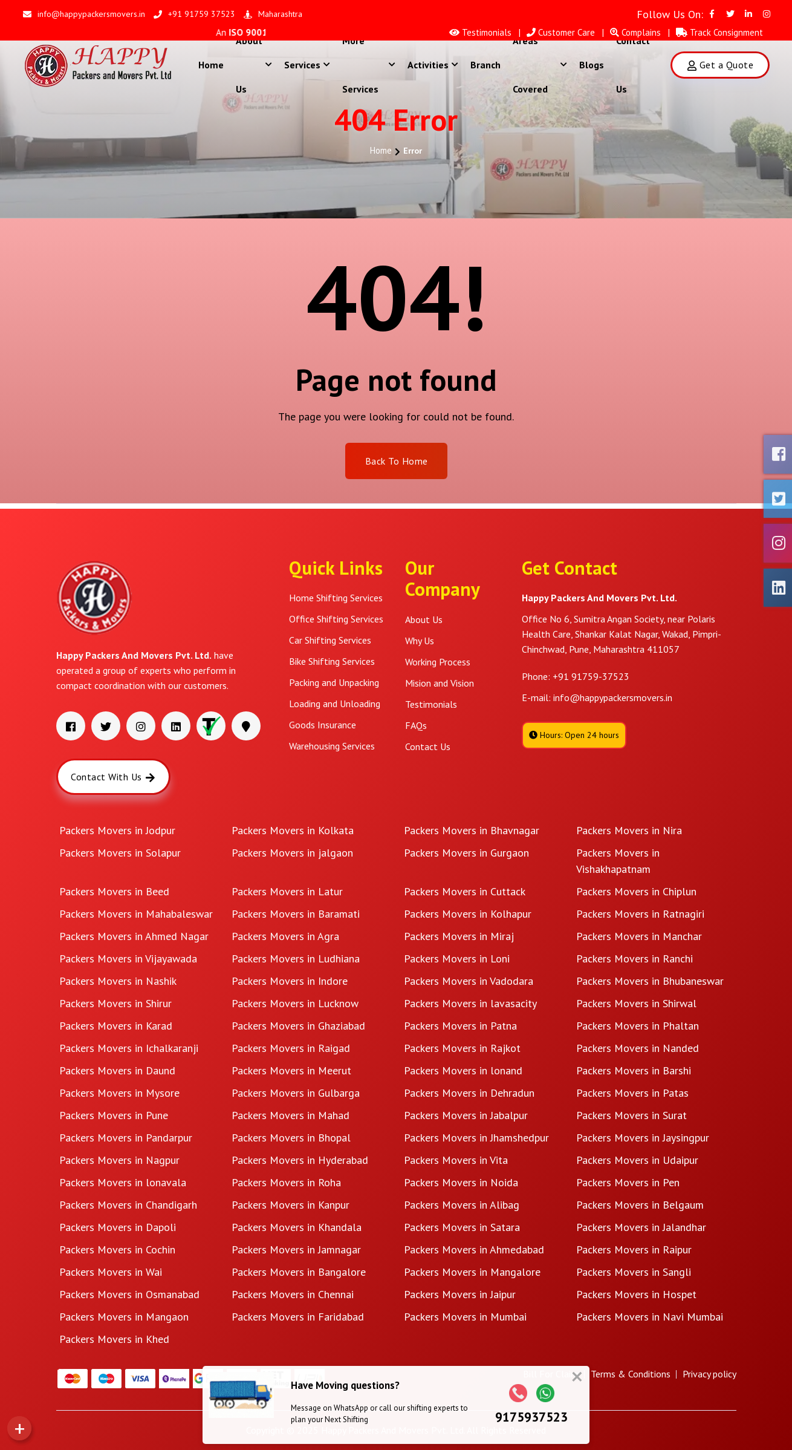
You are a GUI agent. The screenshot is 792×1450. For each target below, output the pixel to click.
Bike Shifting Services (332, 661)
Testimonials (431, 704)
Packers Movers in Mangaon (124, 1317)
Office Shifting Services (336, 619)
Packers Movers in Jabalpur (466, 1115)
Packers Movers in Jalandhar (641, 1227)
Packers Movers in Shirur (115, 1003)
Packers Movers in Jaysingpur (642, 1138)
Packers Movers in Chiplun (636, 891)
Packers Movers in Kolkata (293, 830)
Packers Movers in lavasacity (470, 1003)
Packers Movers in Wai (110, 1272)
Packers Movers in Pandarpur (125, 1138)
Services (307, 65)
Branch (485, 65)
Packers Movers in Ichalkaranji (128, 1048)
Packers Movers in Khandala (297, 1227)
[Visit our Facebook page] (712, 14)
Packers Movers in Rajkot (462, 1048)
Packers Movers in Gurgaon (466, 853)
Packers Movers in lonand (463, 1070)
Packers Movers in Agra (285, 936)
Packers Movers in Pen (628, 1182)
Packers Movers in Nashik (118, 981)
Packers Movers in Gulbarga (296, 1093)
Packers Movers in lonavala (122, 1182)
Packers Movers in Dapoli (117, 1227)
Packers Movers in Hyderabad (300, 1160)
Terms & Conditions (630, 1374)
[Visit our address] (246, 725)
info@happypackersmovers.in (84, 13)
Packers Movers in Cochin (117, 1249)
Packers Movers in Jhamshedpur (476, 1138)
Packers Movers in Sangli (633, 1272)
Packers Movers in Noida (461, 1182)
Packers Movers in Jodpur (117, 830)
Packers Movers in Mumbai (465, 1317)
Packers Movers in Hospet (636, 1294)
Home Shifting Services (336, 598)
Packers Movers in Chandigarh (128, 1205)
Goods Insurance (322, 725)
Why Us (419, 641)
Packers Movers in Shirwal (636, 1003)
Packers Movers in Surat (631, 1115)
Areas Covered (540, 65)
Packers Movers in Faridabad (298, 1317)
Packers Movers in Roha (286, 1182)
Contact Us (633, 65)
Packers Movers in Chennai (293, 1294)
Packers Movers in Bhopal (291, 1138)
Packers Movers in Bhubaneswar (650, 981)
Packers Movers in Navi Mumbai (649, 1317)
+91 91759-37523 (591, 676)
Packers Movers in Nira (629, 830)
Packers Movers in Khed (114, 1339)
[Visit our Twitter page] (730, 14)
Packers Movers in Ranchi (634, 958)
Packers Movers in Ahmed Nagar (134, 936)
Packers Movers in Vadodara (468, 981)
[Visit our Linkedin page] (748, 14)
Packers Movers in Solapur (120, 853)
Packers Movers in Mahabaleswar (136, 914)
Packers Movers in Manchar (639, 936)
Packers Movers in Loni (457, 958)
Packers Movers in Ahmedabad (474, 1249)
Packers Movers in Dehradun (469, 1093)
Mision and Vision (439, 683)
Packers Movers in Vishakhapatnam (618, 861)
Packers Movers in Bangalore (299, 1272)
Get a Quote (720, 65)
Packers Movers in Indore (290, 981)
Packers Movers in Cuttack (464, 891)
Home (211, 65)
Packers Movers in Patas (632, 1093)
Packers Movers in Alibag (461, 1205)
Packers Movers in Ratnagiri (640, 914)
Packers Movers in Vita (456, 1160)
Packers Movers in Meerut (291, 1070)
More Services (368, 65)
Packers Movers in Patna (460, 1026)
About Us (254, 65)
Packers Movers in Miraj (459, 936)
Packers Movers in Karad (115, 1026)
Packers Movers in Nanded (637, 1048)
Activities (432, 65)
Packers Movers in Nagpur (119, 1160)
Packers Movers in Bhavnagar (471, 830)
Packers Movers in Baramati (296, 914)
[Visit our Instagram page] (767, 14)
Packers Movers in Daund (117, 1070)
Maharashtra (273, 13)
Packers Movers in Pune (113, 1115)
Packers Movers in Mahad (290, 1115)
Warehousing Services (332, 746)
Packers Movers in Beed (114, 891)
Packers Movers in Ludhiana (296, 958)
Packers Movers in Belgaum (640, 1205)
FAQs (416, 725)
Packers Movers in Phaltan (637, 1026)
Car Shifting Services (330, 640)
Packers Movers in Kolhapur (467, 914)
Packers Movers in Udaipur (637, 1160)
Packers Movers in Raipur (634, 1249)
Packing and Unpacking (334, 682)
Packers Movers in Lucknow (295, 1003)
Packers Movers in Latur (287, 891)
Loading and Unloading (334, 703)
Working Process (437, 662)
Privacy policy (709, 1374)
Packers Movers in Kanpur (290, 1205)
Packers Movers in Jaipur (460, 1294)
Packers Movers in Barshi (633, 1070)
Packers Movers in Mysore (119, 1093)
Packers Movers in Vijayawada (128, 958)
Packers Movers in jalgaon (292, 853)
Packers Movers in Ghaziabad (298, 1026)
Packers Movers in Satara (462, 1227)
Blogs (591, 65)
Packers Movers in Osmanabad (129, 1294)
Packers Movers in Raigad (291, 1048)
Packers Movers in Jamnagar (296, 1249)
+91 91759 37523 (194, 13)
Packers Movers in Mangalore (472, 1272)
